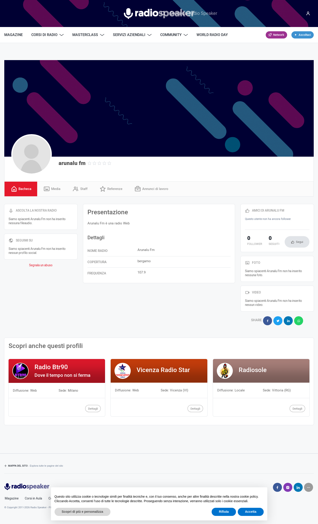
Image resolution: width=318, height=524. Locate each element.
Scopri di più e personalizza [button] (82, 511)
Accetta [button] (250, 511)
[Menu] (308, 13)
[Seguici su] (308, 485)
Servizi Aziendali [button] (132, 35)
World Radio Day (212, 35)
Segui (299, 242)
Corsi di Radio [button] (47, 35)
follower (252, 242)
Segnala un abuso (41, 266)
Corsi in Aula (33, 497)
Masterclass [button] (88, 35)
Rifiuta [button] (224, 511)
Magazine (13, 35)
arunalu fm (72, 163)
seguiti (267, 242)
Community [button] (174, 35)
